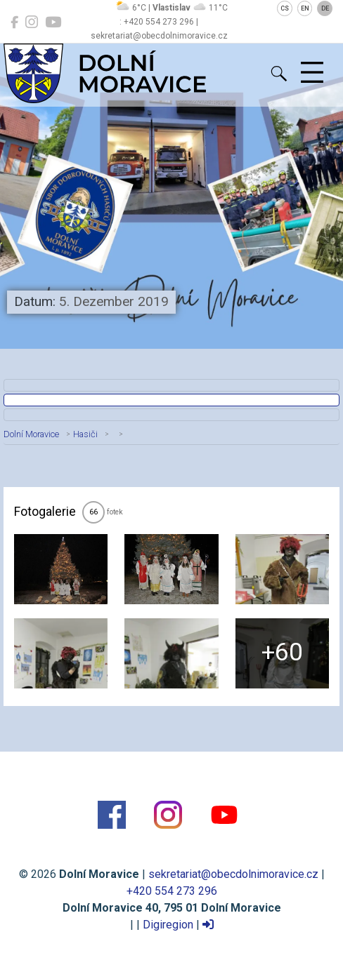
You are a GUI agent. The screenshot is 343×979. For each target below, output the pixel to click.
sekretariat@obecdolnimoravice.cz (233, 874)
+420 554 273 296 (172, 891)
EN (305, 8)
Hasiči (85, 434)
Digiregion (168, 924)
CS (284, 8)
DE (325, 8)
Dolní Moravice (31, 434)
